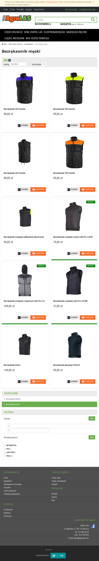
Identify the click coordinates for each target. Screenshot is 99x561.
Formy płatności (10, 491)
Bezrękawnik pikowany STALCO (66, 365)
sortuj (6, 64)
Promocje (8, 516)
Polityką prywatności (52, 2)
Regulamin (8, 481)
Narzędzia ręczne (76, 32)
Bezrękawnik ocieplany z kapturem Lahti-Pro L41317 (26, 301)
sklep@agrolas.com (81, 538)
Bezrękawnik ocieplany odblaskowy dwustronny (24, 237)
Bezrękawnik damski (12, 399)
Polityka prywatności (12, 494)
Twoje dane (56, 478)
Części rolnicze (13, 32)
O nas (6, 478)
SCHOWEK (23, 125)
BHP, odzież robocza (37, 38)
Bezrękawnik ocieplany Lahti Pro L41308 (70, 301)
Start (4, 44)
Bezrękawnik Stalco (12, 365)
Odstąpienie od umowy (12, 484)
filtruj (92, 418)
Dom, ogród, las (33, 32)
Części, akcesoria (14, 38)
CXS (8, 449)
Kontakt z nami (85, 520)
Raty (53, 500)
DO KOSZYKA (38, 125)
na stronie (36, 64)
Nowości (7, 513)
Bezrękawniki (29, 44)
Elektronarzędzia (54, 32)
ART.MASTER (11, 445)
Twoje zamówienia (58, 481)
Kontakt (54, 484)
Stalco (9, 456)
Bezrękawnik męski (12, 404)
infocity (49, 550)
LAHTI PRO (10, 452)
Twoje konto (39, 9)
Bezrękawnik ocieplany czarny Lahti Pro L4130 (72, 237)
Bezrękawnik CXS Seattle (14, 109)
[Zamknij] (93, 2)
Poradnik (7, 487)
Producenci (8, 509)
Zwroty (54, 497)
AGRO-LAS (84, 525)
